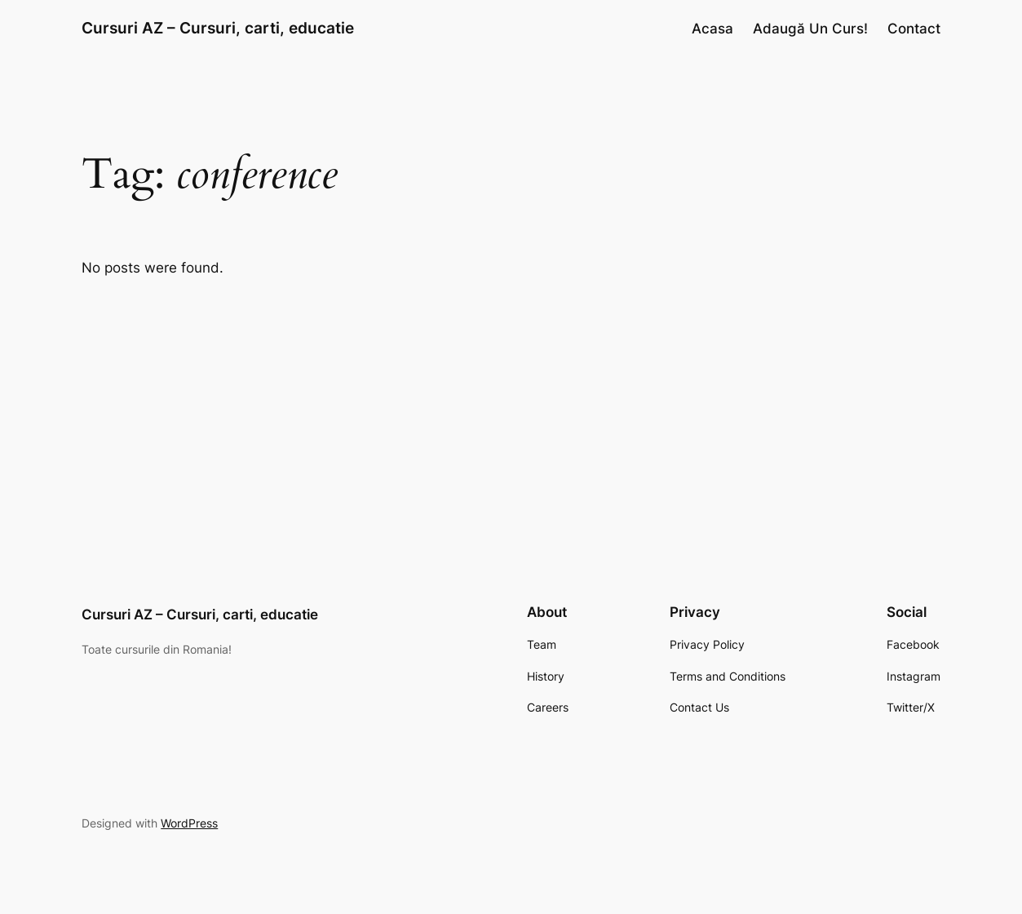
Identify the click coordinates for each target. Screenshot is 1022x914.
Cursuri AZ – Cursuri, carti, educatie (218, 28)
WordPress (189, 823)
